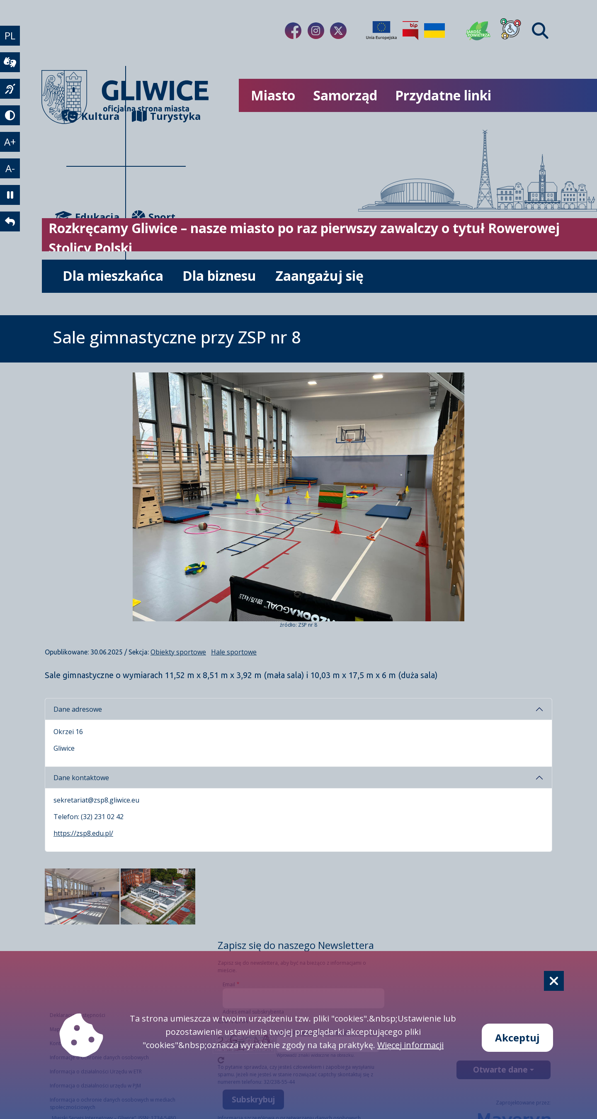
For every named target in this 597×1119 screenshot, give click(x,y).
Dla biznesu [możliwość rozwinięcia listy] (219, 276)
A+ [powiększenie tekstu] (10, 141)
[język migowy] (10, 89)
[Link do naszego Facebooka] (293, 30)
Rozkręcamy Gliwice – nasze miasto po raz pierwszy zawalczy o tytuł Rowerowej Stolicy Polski (304, 238)
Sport (153, 217)
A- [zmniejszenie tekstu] (10, 168)
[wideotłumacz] (10, 62)
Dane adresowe (77, 709)
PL (10, 35)
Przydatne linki (443, 95)
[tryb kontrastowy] (10, 115)
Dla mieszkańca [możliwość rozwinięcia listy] (113, 276)
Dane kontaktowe (81, 777)
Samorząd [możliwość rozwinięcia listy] (345, 95)
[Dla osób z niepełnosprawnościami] (510, 30)
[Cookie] (554, 981)
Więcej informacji (410, 1045)
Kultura (92, 116)
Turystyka (159, 116)
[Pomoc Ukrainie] (434, 30)
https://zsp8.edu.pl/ (83, 833)
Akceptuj (517, 1037)
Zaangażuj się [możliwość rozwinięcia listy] (319, 276)
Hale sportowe (234, 652)
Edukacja (92, 217)
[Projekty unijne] (381, 30)
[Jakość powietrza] (478, 30)
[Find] (540, 30)
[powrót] (10, 221)
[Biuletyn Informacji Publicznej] (410, 30)
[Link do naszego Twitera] (338, 30)
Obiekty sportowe (178, 652)
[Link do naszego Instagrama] (316, 30)
